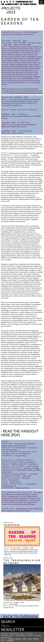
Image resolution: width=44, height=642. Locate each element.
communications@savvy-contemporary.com (25, 92)
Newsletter (12, 629)
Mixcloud (35, 639)
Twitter (24, 639)
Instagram (18, 639)
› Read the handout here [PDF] (19, 432)
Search (8, 621)
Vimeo (30, 639)
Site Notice (10, 640)
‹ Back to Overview (19, 616)
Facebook (11, 639)
